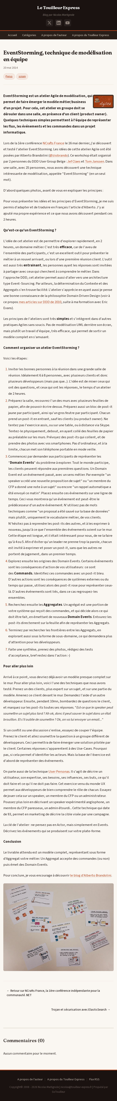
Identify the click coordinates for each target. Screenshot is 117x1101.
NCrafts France (53, 143)
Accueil (12, 35)
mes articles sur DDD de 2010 (39, 302)
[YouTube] (67, 22)
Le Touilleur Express (58, 7)
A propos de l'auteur (54, 35)
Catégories (29, 35)
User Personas (59, 771)
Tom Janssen (94, 161)
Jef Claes (73, 161)
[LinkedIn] (58, 22)
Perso (9, 76)
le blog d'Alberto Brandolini (90, 875)
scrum (22, 76)
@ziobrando (59, 155)
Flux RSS (94, 1079)
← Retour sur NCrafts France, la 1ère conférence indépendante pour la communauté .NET (53, 993)
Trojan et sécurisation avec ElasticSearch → (80, 1010)
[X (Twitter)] (49, 22)
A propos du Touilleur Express (90, 35)
